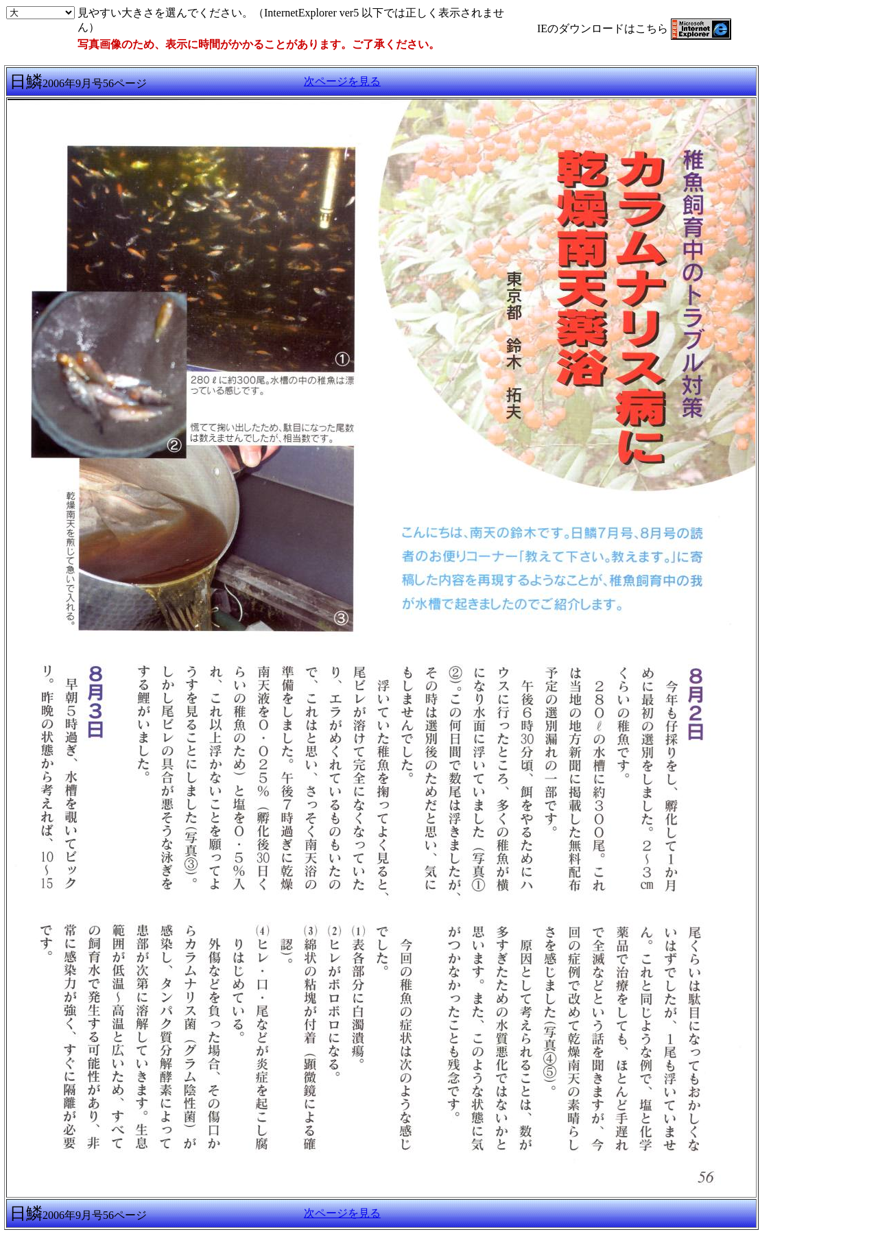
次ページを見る (342, 81)
